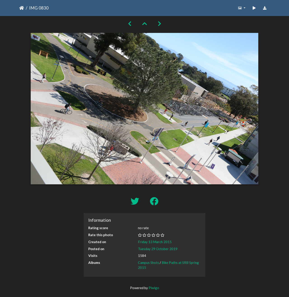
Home (21, 8)
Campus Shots (148, 262)
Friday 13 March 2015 (155, 242)
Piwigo (154, 288)
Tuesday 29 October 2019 (157, 249)
